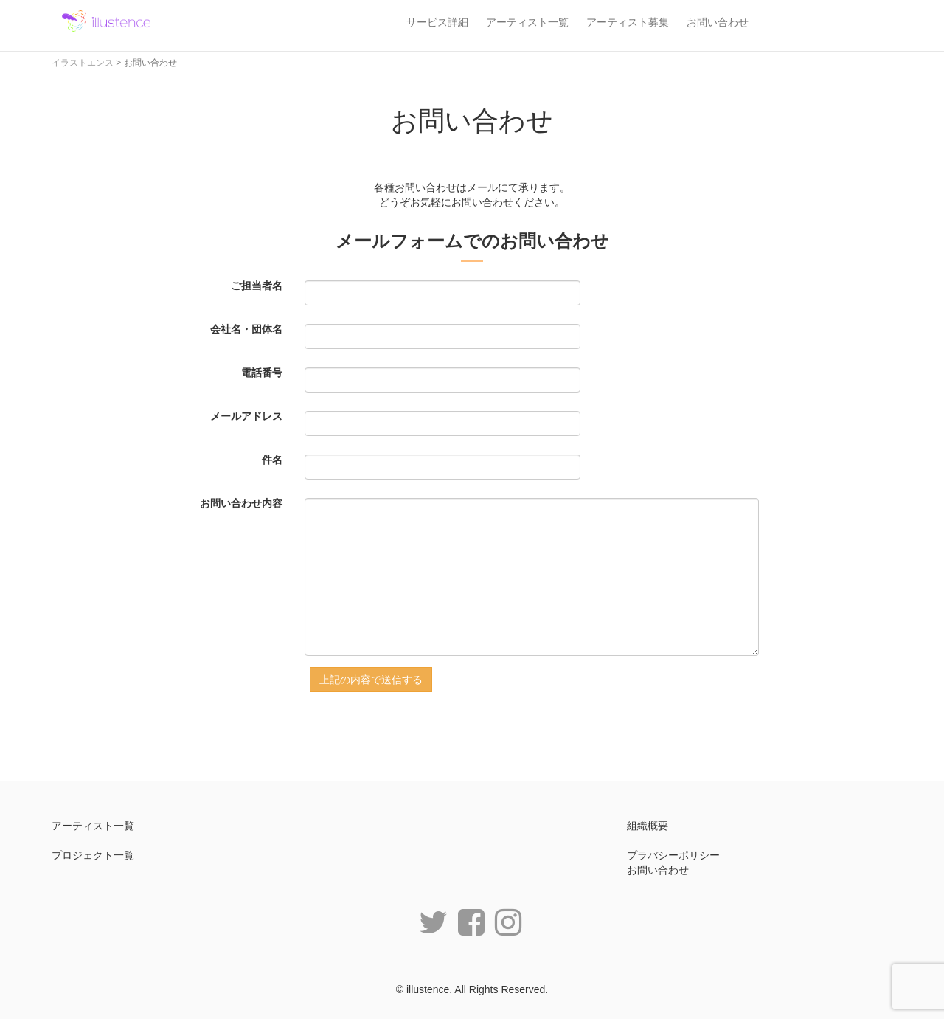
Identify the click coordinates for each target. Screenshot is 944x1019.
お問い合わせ (718, 22)
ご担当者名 (256, 285)
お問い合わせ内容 (241, 503)
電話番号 (261, 373)
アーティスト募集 (627, 22)
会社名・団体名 (246, 329)
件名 (272, 460)
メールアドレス (246, 416)
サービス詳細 (437, 22)
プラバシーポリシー (673, 855)
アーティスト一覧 (527, 22)
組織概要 (647, 826)
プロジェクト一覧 (93, 855)
